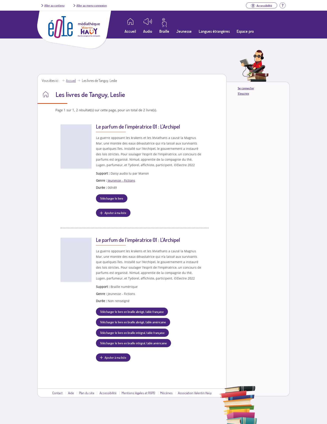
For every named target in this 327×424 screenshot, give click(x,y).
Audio (147, 31)
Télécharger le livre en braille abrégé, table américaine (133, 322)
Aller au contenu (54, 5)
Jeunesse (184, 31)
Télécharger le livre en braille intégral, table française (132, 333)
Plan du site (86, 393)
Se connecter (246, 88)
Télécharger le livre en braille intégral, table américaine (133, 343)
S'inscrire (243, 93)
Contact (57, 393)
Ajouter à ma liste (115, 213)
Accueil (71, 80)
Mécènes (166, 393)
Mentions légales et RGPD (138, 393)
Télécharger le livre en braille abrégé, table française (132, 312)
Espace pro (245, 31)
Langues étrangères (214, 31)
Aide (71, 393)
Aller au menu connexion (91, 5)
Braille (164, 31)
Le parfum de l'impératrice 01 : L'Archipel (138, 126)
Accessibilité (108, 393)
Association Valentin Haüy (195, 393)
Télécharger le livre (111, 198)
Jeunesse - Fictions (121, 180)
